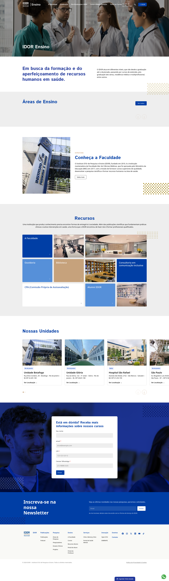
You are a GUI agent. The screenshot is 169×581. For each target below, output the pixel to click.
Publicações (44, 537)
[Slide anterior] (138, 116)
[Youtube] (139, 538)
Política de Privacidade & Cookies (136, 567)
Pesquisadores (57, 547)
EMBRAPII (104, 545)
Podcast (42, 545)
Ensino (70, 537)
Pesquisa (56, 537)
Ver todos (141, 103)
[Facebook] (123, 538)
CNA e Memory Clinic (89, 542)
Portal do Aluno (72, 552)
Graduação (64, 4)
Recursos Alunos (73, 549)
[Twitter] (131, 538)
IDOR (142, 4)
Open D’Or (104, 542)
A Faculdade (52, 4)
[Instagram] (127, 538)
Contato (115, 542)
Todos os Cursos (116, 4)
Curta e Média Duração (98, 4)
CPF (58, 456)
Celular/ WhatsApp (63, 466)
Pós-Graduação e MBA (79, 4)
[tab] (23, 396)
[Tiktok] (143, 538)
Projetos (55, 554)
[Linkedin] (135, 538)
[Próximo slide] (144, 116)
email (58, 446)
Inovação (104, 537)
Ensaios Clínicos (58, 551)
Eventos (115, 537)
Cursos (70, 545)
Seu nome (59, 436)
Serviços (86, 537)
